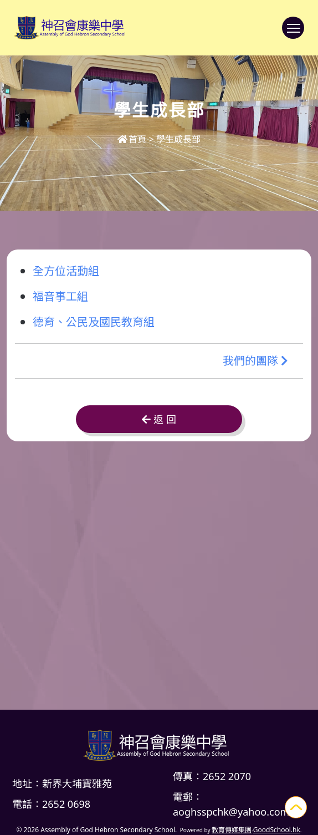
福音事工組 (60, 296)
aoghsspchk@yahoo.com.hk (238, 811)
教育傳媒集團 (232, 829)
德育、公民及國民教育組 (94, 321)
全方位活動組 (66, 270)
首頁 (131, 139)
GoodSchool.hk (276, 829)
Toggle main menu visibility (295, 33)
